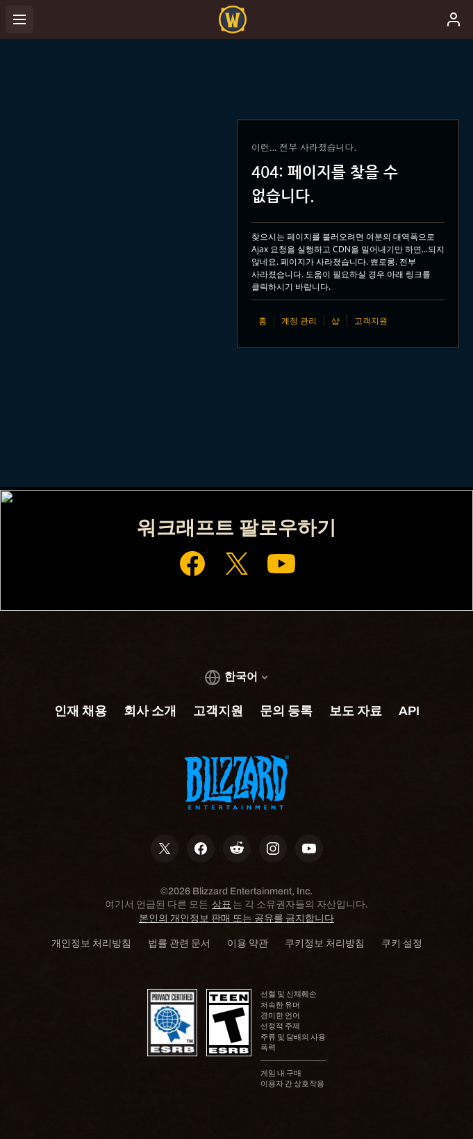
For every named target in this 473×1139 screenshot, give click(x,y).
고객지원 (371, 320)
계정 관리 (299, 320)
